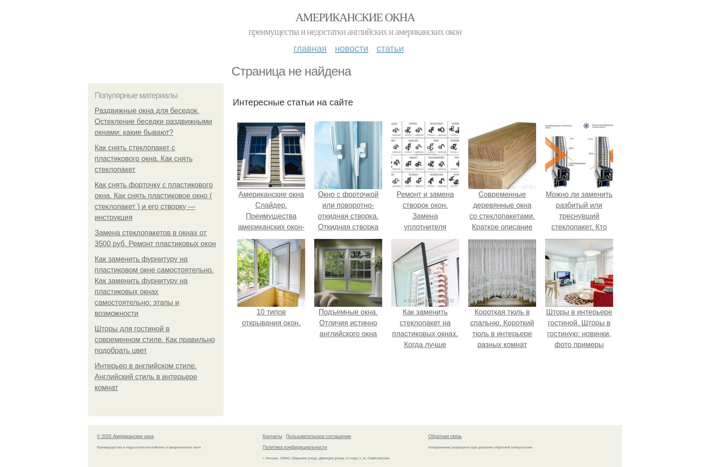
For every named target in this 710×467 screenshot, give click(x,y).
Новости (351, 48)
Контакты (272, 436)
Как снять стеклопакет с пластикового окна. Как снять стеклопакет (144, 158)
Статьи (389, 48)
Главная (309, 48)
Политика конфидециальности (295, 447)
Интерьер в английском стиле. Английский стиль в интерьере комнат (146, 376)
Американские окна (355, 17)
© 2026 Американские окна (125, 436)
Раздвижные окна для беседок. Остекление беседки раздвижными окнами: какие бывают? (153, 121)
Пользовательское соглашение (318, 436)
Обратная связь (445, 436)
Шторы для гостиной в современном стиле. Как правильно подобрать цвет (155, 339)
